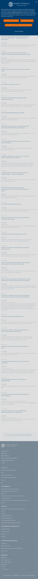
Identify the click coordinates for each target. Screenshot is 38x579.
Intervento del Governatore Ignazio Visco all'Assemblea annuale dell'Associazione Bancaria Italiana (15, 189)
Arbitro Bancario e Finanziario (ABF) (9, 491)
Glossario (3, 480)
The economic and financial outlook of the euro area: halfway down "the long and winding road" (15, 263)
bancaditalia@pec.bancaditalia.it (10, 458)
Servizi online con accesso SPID (8, 470)
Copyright (3, 536)
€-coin (2, 511)
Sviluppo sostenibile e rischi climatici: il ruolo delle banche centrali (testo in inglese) (15, 157)
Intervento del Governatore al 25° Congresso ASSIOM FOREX (13, 380)
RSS (3, 566)
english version (19, 32)
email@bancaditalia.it (9, 460)
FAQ (2, 482)
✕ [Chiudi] (36, 2)
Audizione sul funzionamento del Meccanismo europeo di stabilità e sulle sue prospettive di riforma (15, 53)
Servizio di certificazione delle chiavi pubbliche (11, 548)
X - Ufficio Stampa (6, 562)
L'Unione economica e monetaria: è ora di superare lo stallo (15, 70)
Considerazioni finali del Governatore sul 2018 (14, 234)
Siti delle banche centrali (6, 518)
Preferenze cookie (5, 531)
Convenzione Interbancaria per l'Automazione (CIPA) (12, 509)
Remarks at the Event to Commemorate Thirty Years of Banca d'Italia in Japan (15, 218)
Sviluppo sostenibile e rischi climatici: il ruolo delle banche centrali (15, 248)
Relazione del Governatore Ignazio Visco (12, 316)
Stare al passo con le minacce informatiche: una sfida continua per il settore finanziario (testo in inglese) (16, 279)
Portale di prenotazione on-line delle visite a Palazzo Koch (14, 500)
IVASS (2, 493)
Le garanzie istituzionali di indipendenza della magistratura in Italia (13, 98)
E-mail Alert (4, 569)
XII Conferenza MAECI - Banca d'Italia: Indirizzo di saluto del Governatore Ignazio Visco (14, 330)
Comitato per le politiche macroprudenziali (10, 522)
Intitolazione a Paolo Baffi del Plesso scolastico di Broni (15, 347)
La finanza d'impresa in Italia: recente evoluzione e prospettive (15, 362)
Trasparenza (4, 543)
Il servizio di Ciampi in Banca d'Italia (11, 204)
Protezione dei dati (5, 545)
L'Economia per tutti (5, 498)
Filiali (2, 472)
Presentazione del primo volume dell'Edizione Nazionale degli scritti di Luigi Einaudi (13, 411)
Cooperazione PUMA (6, 515)
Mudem (3, 502)
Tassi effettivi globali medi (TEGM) (8, 477)
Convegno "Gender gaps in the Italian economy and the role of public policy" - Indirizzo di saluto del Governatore (15, 38)
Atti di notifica (4, 550)
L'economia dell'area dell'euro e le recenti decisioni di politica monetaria (16, 142)
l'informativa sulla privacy (17, 12)
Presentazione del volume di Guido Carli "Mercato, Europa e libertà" (15, 395)
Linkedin (4, 564)
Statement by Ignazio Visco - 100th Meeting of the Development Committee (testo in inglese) (15, 127)
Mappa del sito (4, 467)
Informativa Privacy (5, 529)
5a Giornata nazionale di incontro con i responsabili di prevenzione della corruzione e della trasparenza (15, 296)
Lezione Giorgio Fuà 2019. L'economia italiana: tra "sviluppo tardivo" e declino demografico (14, 173)
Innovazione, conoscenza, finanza (10, 84)
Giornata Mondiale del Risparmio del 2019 (12, 112)
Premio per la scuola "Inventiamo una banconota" (12, 495)
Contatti (3, 462)
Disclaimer (3, 534)
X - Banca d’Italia (5, 560)
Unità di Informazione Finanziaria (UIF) (9, 489)
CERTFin (3, 513)
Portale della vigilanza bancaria (8, 520)
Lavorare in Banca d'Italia (6, 475)
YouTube (4, 557)
